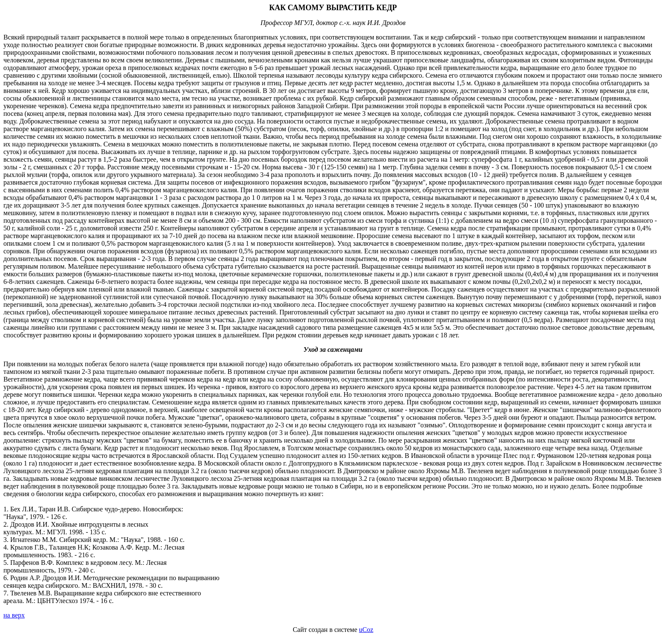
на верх (14, 615)
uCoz (366, 629)
